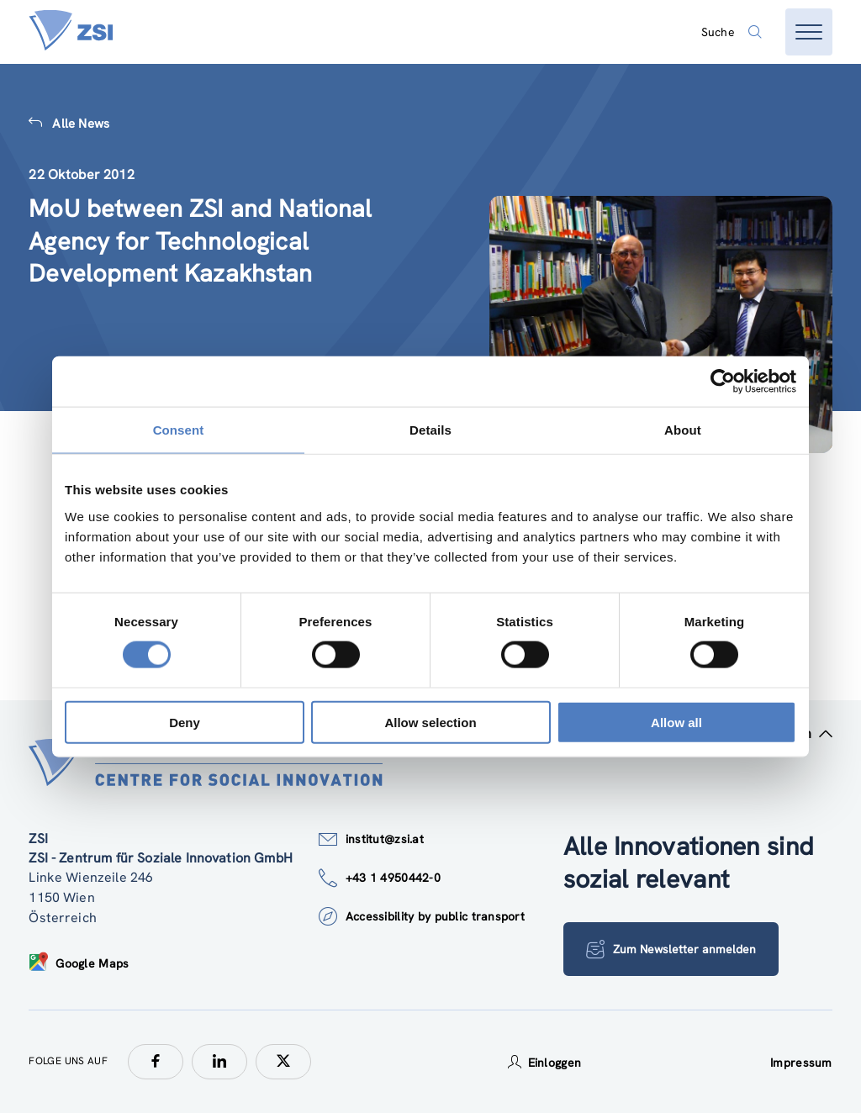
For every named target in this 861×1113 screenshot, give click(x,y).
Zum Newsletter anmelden (671, 949)
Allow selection (430, 722)
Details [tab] (430, 430)
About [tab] (682, 430)
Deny (184, 722)
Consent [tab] (178, 430)
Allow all (676, 722)
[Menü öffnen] (808, 31)
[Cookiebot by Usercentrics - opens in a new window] (722, 381)
